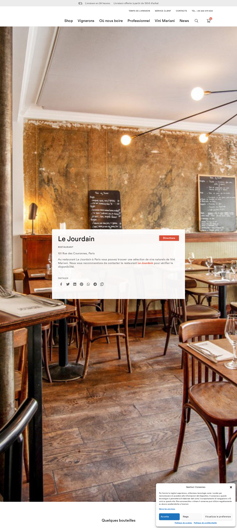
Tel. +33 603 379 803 (202, 11)
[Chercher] (196, 21)
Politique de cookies (183, 523)
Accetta (165, 517)
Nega (186, 517)
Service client (163, 11)
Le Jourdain (145, 263)
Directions (169, 238)
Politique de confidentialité (205, 523)
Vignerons (86, 21)
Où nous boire (111, 21)
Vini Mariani (165, 21)
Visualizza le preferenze (218, 517)
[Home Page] (32, 17)
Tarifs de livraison (139, 11)
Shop (68, 21)
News (184, 21)
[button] (230, 487)
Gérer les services (167, 509)
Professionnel (139, 21)
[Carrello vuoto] (208, 21)
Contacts (181, 11)
